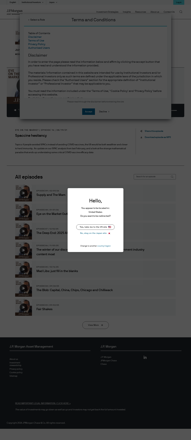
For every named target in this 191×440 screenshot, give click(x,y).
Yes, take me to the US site (95, 227)
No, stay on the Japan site (95, 233)
